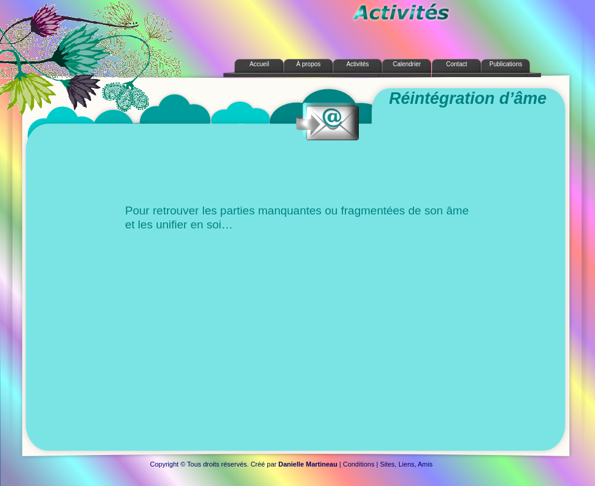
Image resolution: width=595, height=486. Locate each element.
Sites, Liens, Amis (406, 464)
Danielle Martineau (308, 464)
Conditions (359, 464)
